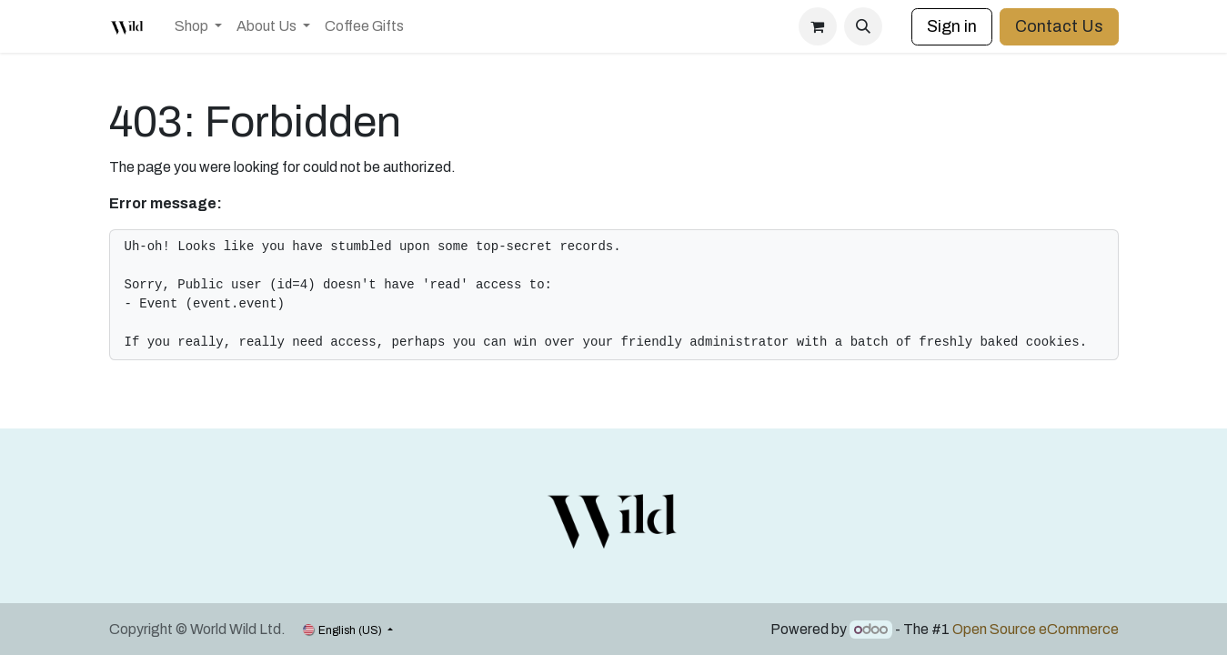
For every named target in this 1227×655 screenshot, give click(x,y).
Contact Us (1059, 26)
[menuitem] (198, 26)
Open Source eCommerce (1035, 629)
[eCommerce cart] (818, 26)
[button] (863, 26)
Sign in (952, 26)
